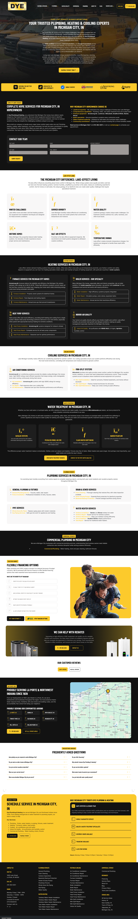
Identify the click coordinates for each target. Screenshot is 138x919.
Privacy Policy (106, 888)
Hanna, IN (105, 900)
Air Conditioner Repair (77, 873)
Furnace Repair (18, 298)
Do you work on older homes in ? (37, 762)
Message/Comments (95, 143)
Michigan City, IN (107, 910)
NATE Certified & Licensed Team (84, 806)
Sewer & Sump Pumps (83, 496)
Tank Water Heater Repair (47, 907)
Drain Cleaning (80, 492)
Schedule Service (24, 836)
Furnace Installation (20, 294)
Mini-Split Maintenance (83, 386)
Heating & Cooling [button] (42, 6)
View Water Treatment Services (56, 458)
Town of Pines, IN (107, 905)
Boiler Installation (82, 292)
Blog (101, 6)
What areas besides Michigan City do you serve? (37, 777)
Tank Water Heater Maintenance (49, 909)
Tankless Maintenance (83, 517)
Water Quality (65, 6)
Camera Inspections (45, 876)
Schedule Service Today (69, 70)
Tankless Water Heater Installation (49, 897)
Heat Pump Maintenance (21, 335)
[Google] (8, 906)
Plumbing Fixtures (44, 883)
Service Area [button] (109, 6)
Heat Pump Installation (21, 326)
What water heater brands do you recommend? (100, 772)
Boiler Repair (81, 296)
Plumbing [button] (54, 6)
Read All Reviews (74, 669)
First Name (12, 143)
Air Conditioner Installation (78, 871)
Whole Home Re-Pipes (19, 511)
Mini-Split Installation (83, 380)
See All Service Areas (31, 731)
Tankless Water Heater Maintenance (50, 902)
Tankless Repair (81, 515)
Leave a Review (62, 669)
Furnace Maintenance (20, 302)
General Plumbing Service (20, 493)
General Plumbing (44, 871)
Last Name (11, 150)
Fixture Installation (18, 495)
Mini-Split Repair (81, 384)
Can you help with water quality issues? (100, 777)
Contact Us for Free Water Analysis (81, 458)
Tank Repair (79, 520)
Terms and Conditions (108, 890)
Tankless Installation (82, 513)
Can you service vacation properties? (37, 767)
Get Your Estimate (15, 619)
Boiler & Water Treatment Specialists (86, 826)
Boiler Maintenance (83, 300)
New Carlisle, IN (107, 903)
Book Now (120, 6)
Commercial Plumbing (51, 549)
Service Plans (106, 881)
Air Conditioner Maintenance (79, 876)
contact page (114, 125)
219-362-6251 (130, 6)
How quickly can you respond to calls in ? (37, 757)
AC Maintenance (17, 387)
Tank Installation (81, 518)
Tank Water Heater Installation (48, 904)
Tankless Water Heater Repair (48, 900)
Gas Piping (42, 887)
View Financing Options (37, 619)
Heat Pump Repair (19, 330)
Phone (51, 143)
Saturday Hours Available (82, 834)
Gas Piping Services (18, 513)
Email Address (53, 150)
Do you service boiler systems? (100, 767)
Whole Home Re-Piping (46, 885)
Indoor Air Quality (82, 328)
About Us (93, 6)
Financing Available (80, 841)
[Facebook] (10, 906)
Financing (85, 6)
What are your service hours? (37, 772)
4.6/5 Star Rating (79, 849)
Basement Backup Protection (85, 498)
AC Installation (17, 381)
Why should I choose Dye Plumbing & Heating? (100, 762)
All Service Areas (107, 898)
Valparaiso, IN (106, 907)
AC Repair (15, 385)
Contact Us (75, 648)
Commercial (76, 6)
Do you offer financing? (100, 757)
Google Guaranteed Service (83, 819)
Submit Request (16, 159)
